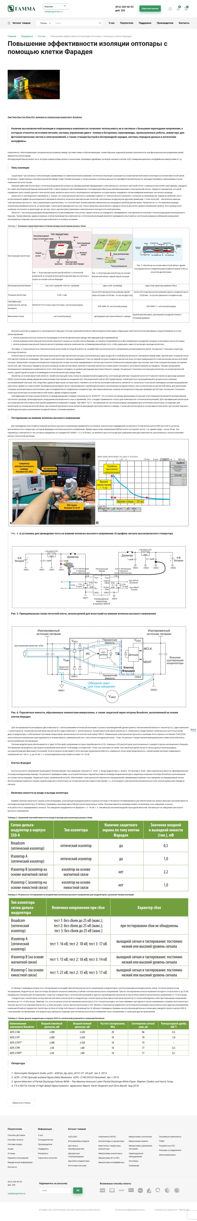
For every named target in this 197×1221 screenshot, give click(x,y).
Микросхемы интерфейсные (111, 1162)
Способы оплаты (15, 1140)
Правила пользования (18, 1158)
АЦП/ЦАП (72, 1137)
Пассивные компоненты (170, 1137)
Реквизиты (43, 1153)
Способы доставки (16, 1135)
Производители (165, 23)
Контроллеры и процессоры (111, 1141)
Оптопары (133, 1161)
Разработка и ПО (167, 1146)
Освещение (134, 1165)
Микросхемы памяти (138, 1141)
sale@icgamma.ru (53, 11)
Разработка (160, 1210)
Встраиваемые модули (78, 1141)
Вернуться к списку (21, 1103)
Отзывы (11, 1153)
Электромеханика (167, 1155)
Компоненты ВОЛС (107, 1137)
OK (77, 1190)
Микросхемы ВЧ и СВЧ (108, 1158)
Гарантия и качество (47, 1158)
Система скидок (15, 1144)
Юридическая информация (20, 1162)
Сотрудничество (45, 1140)
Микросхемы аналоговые (110, 1153)
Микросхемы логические (140, 1137)
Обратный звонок (150, 8)
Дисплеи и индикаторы (79, 1161)
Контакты (184, 23)
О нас (112, 23)
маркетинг (172, 1210)
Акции (10, 1149)
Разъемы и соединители (170, 1150)
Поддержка (145, 23)
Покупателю (126, 23)
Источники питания (77, 1165)
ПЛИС (161, 1141)
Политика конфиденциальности (130, 1210)
